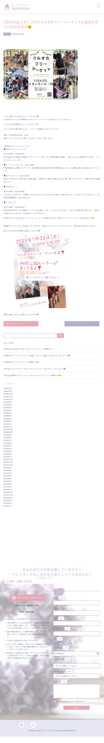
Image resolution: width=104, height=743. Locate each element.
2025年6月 (7, 408)
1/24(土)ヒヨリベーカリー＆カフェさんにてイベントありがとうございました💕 (34, 369)
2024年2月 (7, 424)
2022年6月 (7, 476)
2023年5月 (7, 446)
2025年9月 (7, 402)
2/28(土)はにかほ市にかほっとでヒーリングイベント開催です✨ (28, 349)
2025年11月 (8, 397)
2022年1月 (7, 490)
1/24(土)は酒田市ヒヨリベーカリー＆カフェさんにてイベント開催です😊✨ (33, 376)
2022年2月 (7, 487)
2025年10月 (8, 400)
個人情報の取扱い (64, 705)
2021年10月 (8, 498)
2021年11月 (8, 495)
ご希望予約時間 (62, 662)
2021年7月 (7, 506)
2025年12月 (8, 394)
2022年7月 (7, 473)
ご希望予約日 (61, 650)
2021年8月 (7, 503)
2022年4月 (7, 482)
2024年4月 (7, 422)
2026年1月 (7, 392)
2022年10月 (8, 465)
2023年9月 (7, 435)
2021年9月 (7, 501)
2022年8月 (7, 471)
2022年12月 (8, 460)
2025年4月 (7, 413)
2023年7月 (7, 441)
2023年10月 (8, 433)
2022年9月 (7, 468)
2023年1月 (7, 457)
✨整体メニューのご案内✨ (77, 324)
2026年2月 (7, 389)
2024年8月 (7, 419)
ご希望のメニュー (63, 674)
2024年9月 (7, 416)
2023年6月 (7, 443)
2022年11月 (8, 463)
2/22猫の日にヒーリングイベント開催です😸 (21, 362)
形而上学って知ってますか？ (17, 324)
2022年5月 (7, 479)
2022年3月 (7, 484)
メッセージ (76, 689)
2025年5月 (7, 411)
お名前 (76, 600)
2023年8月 (7, 438)
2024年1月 (7, 427)
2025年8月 (7, 405)
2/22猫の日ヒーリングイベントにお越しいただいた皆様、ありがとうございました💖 (36, 356)
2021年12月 (8, 493)
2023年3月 (7, 452)
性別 (58, 640)
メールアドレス (76, 632)
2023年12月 (8, 430)
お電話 (76, 621)
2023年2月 (7, 454)
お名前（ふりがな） (76, 611)
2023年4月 (7, 449)
